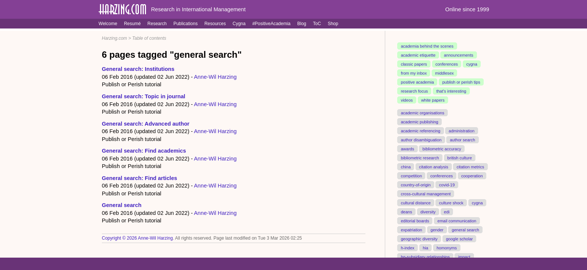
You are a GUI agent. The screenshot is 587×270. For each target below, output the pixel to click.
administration (462, 131)
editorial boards (415, 220)
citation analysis (433, 166)
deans (406, 211)
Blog (301, 23)
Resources (215, 23)
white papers (433, 100)
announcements (459, 55)
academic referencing (421, 131)
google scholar (459, 238)
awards (407, 148)
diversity (428, 211)
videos (407, 100)
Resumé (132, 23)
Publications (185, 23)
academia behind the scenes (427, 46)
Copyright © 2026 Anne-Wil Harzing (137, 238)
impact (464, 256)
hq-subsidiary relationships (425, 256)
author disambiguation (421, 140)
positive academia (417, 82)
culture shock (451, 202)
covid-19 (447, 184)
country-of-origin (416, 184)
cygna (471, 64)
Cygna (239, 23)
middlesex (444, 73)
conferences (446, 64)
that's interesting (451, 91)
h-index (407, 247)
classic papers (414, 64)
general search (465, 229)
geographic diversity (419, 238)
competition (411, 175)
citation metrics (470, 166)
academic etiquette (418, 55)
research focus (414, 91)
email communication (456, 220)
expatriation (411, 229)
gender (437, 229)
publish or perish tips (461, 82)
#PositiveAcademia (271, 23)
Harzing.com (114, 38)
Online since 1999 (467, 9)
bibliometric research (420, 157)
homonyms (447, 247)
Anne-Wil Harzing (215, 77)
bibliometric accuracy (442, 148)
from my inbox (414, 73)
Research (157, 23)
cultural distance (416, 202)
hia (425, 247)
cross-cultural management (426, 193)
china (406, 166)
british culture (459, 157)
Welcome (107, 23)
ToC (317, 23)
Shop (333, 23)
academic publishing (419, 122)
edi (447, 211)
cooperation (472, 175)
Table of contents (149, 38)
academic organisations (422, 113)
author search (462, 140)
